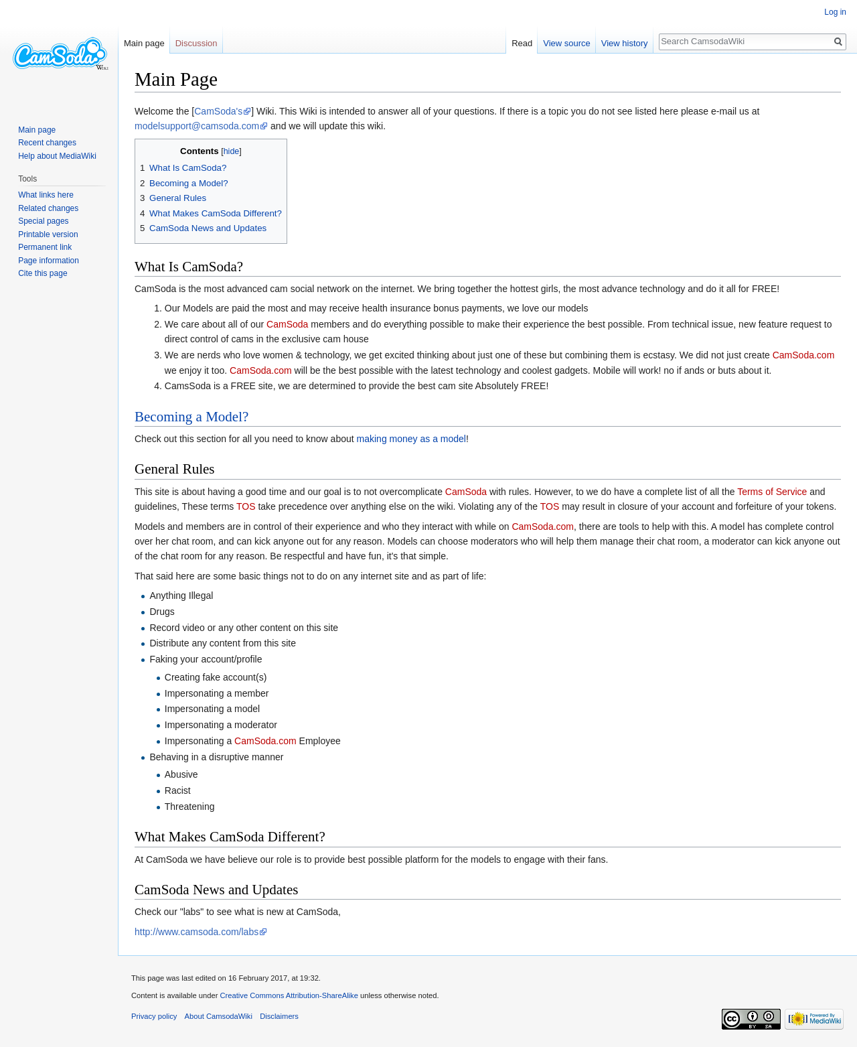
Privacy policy (154, 1016)
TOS (246, 506)
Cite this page (42, 273)
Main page (144, 43)
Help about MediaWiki (57, 156)
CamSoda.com (804, 355)
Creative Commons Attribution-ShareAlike (289, 995)
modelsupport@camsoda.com (197, 126)
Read (522, 43)
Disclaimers (279, 1016)
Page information (48, 260)
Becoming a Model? (191, 417)
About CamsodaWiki (218, 1016)
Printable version (48, 234)
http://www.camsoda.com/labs (196, 931)
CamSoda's (218, 111)
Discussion (196, 43)
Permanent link (45, 247)
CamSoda (287, 324)
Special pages (43, 221)
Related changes (48, 208)
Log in (835, 12)
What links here (46, 195)
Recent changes (47, 142)
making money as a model (411, 438)
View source (567, 43)
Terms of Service (772, 491)
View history (624, 43)
